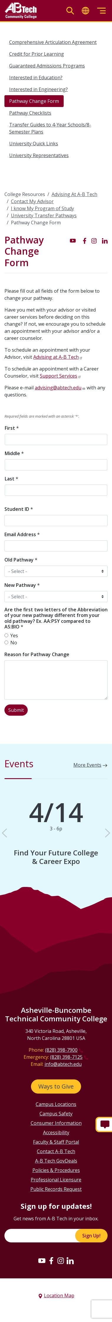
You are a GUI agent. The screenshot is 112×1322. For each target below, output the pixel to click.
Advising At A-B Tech (74, 194)
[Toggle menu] (101, 11)
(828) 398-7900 (61, 1050)
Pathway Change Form (34, 101)
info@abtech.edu (63, 1064)
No (13, 642)
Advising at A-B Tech (56, 357)
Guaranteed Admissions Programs (47, 65)
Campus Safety (56, 1113)
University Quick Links (33, 143)
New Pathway (22, 585)
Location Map (59, 1295)
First (12, 428)
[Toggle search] (70, 11)
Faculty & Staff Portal (56, 1142)
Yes (14, 635)
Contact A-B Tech (56, 1151)
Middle (14, 453)
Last (11, 478)
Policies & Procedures (56, 1170)
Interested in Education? (35, 77)
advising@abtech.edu (58, 387)
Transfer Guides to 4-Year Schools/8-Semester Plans (50, 128)
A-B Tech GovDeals (56, 1161)
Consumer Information (56, 1123)
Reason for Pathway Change (36, 654)
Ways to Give (56, 1086)
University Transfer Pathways (44, 215)
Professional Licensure (56, 1179)
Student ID (18, 509)
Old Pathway (20, 560)
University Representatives (39, 155)
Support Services (58, 376)
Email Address (22, 534)
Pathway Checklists (30, 113)
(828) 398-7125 (66, 1057)
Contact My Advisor (32, 201)
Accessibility (56, 1132)
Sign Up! (91, 1235)
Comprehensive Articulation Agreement (53, 42)
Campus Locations (56, 1104)
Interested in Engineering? (38, 89)
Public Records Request (56, 1189)
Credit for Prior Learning (36, 54)
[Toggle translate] (85, 11)
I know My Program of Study (42, 208)
